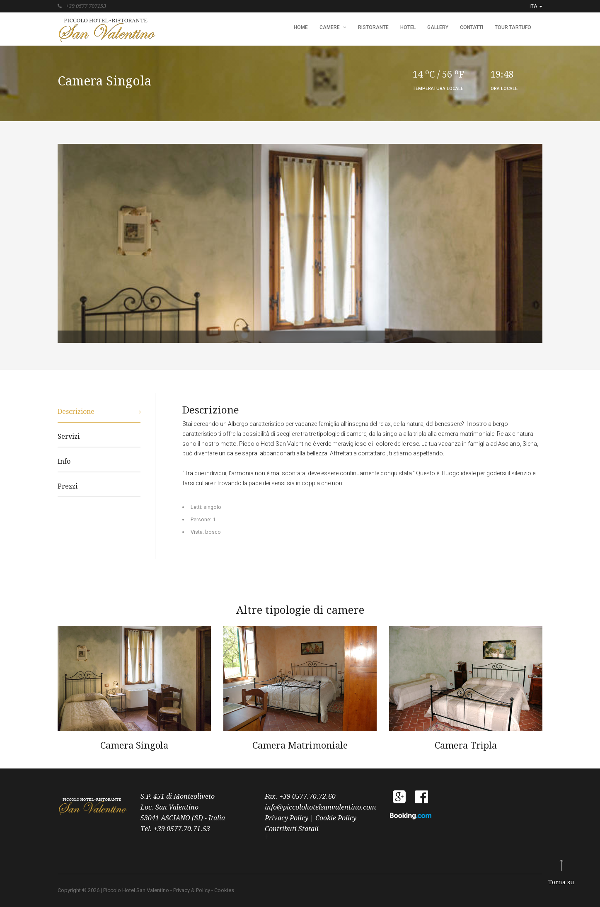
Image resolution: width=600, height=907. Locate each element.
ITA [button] (536, 6)
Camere (332, 27)
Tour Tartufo (513, 27)
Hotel (408, 27)
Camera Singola (134, 745)
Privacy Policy (287, 818)
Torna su (561, 882)
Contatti (471, 27)
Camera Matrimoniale (300, 745)
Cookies (224, 890)
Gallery (437, 27)
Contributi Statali (292, 829)
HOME (301, 27)
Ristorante (373, 27)
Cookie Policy (335, 818)
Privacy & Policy (191, 890)
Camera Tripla (466, 745)
